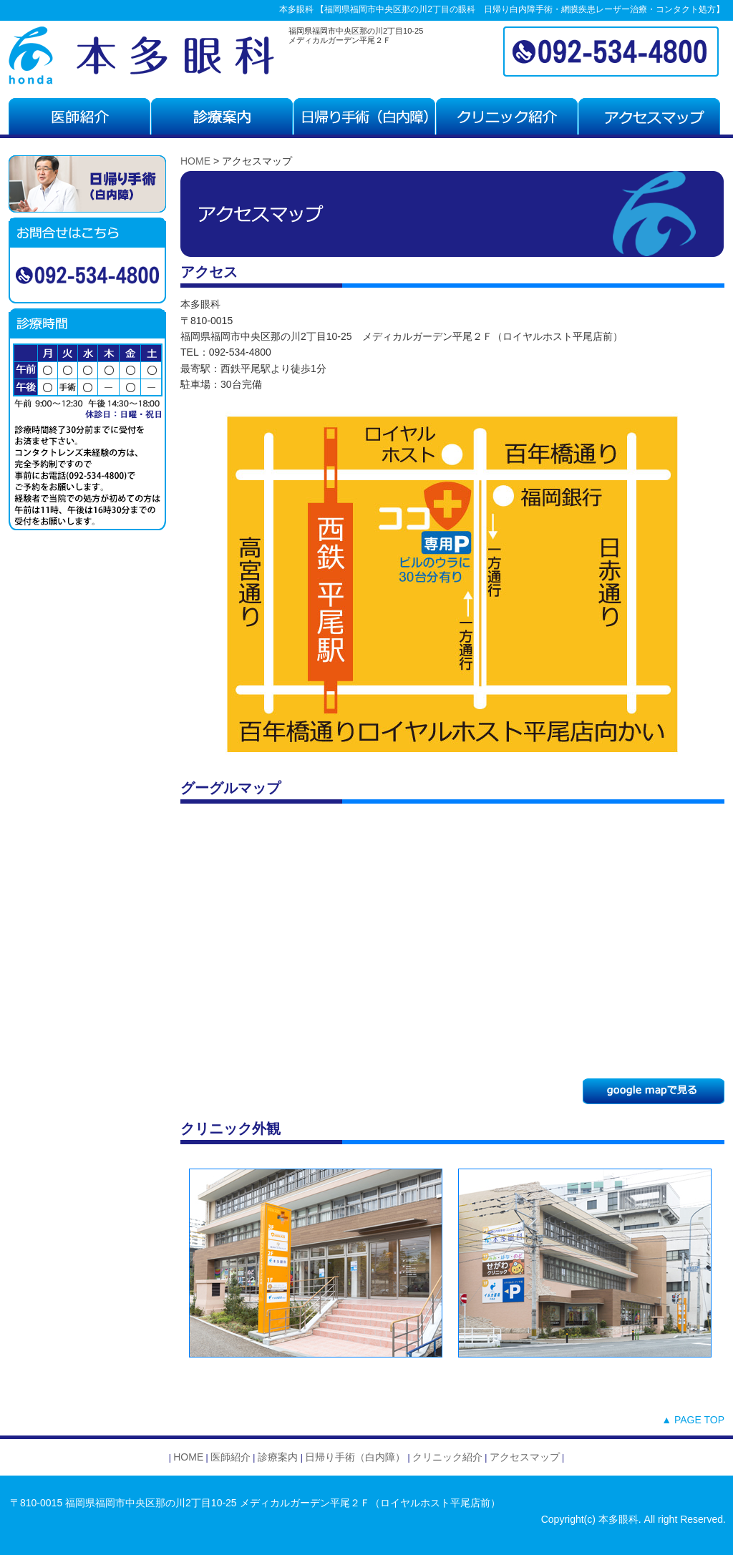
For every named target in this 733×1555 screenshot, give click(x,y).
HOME (195, 161)
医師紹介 (230, 1457)
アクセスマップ (525, 1457)
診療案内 (276, 1457)
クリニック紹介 (447, 1457)
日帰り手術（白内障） (355, 1457)
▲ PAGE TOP (692, 1419)
